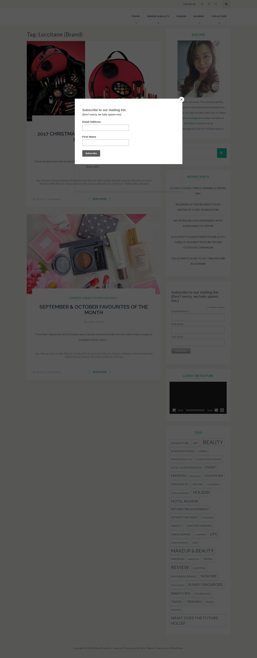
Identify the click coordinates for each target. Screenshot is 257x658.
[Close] (181, 99)
